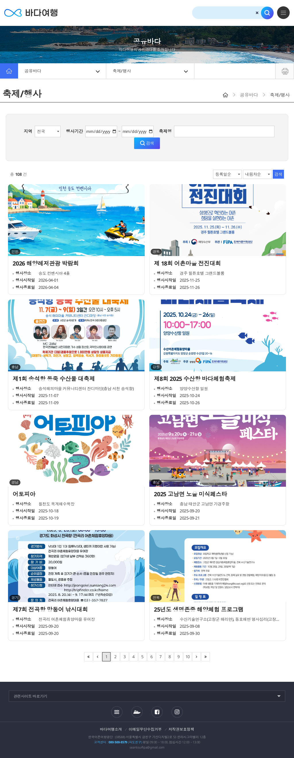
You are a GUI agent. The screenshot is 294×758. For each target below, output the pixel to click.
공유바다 (62, 71)
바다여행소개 (111, 729)
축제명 (165, 131)
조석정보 (116, 712)
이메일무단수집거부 (145, 729)
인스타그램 (177, 711)
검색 (267, 13)
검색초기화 (257, 12)
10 (187, 656)
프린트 (285, 71)
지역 (28, 131)
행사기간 (74, 131)
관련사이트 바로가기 (30, 696)
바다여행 (31, 13)
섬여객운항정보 (137, 712)
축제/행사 (150, 71)
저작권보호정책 (181, 729)
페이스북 (157, 712)
